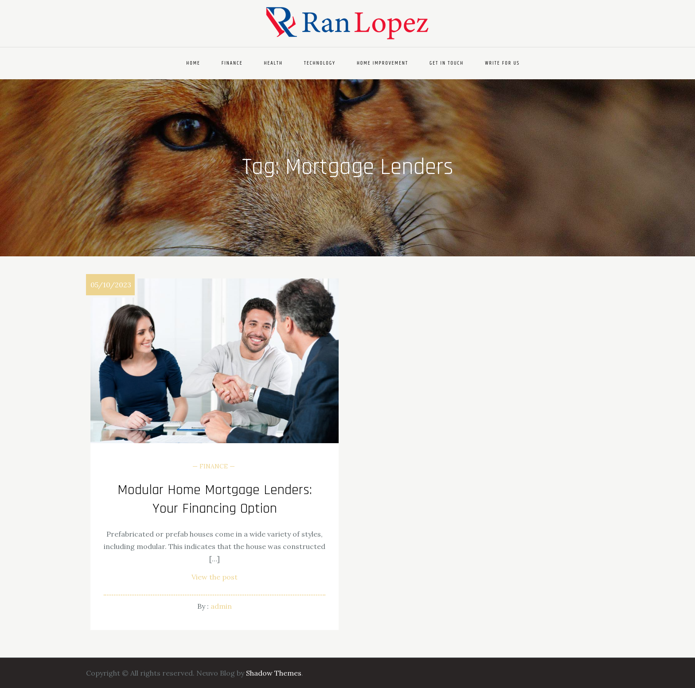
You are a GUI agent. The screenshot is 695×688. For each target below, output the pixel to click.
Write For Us (502, 63)
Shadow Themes (273, 673)
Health (273, 63)
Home (193, 63)
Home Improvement (382, 63)
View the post (214, 576)
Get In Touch (446, 63)
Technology (320, 63)
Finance (232, 63)
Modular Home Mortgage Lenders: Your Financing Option (214, 499)
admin (221, 606)
